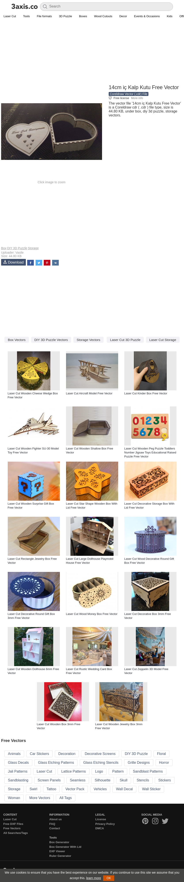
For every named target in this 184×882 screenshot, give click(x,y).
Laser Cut (10, 16)
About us (55, 819)
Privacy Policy (105, 824)
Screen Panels (49, 780)
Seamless (77, 780)
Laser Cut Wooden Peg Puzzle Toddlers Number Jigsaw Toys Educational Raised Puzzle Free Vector (150, 452)
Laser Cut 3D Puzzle (125, 340)
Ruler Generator (60, 856)
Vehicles (100, 789)
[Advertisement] (92, 52)
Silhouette (102, 780)
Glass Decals (18, 762)
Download (13, 262)
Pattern (118, 771)
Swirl (33, 789)
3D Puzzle (65, 16)
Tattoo (51, 789)
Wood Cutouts (103, 16)
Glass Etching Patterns (56, 762)
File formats (44, 16)
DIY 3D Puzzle (17, 248)
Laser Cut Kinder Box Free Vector (145, 393)
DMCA (99, 828)
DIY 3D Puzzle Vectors (51, 340)
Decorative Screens (100, 754)
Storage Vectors (88, 340)
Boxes (83, 16)
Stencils (143, 780)
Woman (14, 798)
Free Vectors (12, 828)
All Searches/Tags (15, 833)
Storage (33, 248)
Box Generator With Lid (65, 846)
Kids (169, 16)
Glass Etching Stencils (100, 762)
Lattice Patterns (73, 771)
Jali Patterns (17, 771)
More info (137, 98)
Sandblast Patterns (148, 771)
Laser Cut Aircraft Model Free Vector (89, 393)
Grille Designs (139, 762)
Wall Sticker (151, 789)
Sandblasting (18, 780)
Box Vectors (16, 340)
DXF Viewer (57, 851)
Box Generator (59, 842)
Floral (161, 754)
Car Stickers (39, 754)
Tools (26, 16)
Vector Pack (74, 789)
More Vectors (39, 798)
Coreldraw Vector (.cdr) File (128, 94)
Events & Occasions (147, 16)
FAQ (52, 824)
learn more (93, 878)
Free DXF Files (13, 824)
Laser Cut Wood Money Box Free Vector (92, 614)
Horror (164, 762)
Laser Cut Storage (162, 340)
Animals (14, 754)
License (100, 819)
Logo (99, 771)
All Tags (65, 798)
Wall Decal (124, 789)
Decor (123, 16)
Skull (123, 780)
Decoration (66, 754)
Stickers (164, 780)
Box (3, 248)
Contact (54, 828)
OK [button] (108, 878)
